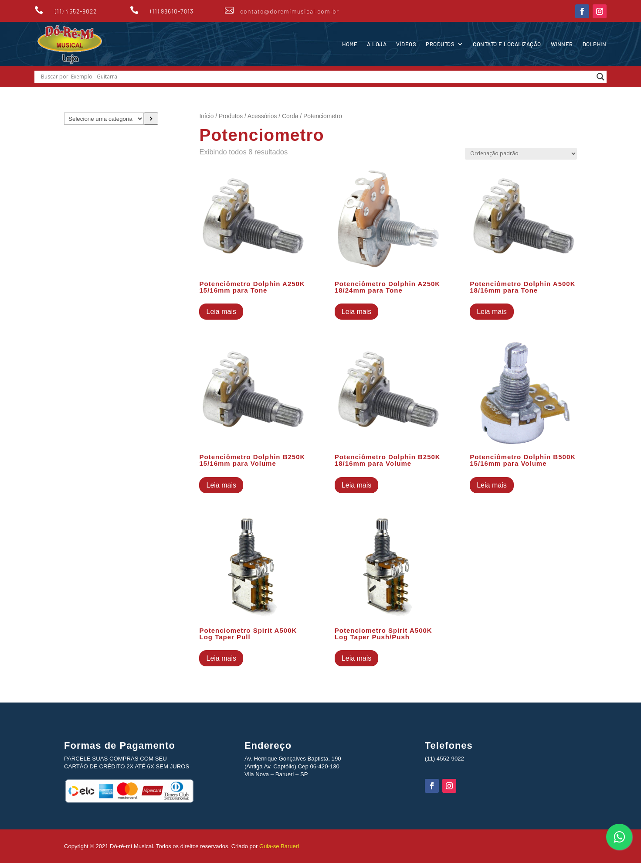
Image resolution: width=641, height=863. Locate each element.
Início (206, 116)
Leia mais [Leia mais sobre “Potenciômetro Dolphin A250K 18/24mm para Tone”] (356, 311)
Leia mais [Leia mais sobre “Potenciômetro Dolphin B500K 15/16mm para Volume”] (491, 485)
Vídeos (406, 44)
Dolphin (595, 44)
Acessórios (262, 116)
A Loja (377, 44)
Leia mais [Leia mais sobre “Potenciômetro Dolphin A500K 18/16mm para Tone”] (491, 311)
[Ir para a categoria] (151, 119)
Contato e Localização (507, 44)
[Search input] (317, 77)
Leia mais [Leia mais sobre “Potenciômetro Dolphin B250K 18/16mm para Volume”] (356, 485)
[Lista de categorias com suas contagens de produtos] (104, 119)
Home (349, 44)
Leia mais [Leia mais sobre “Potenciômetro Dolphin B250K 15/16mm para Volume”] (221, 485)
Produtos (440, 44)
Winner (562, 44)
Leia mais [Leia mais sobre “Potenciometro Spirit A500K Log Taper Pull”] (221, 658)
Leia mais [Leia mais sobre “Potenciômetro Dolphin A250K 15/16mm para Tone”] (221, 311)
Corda (290, 116)
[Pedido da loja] (521, 154)
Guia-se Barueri (278, 846)
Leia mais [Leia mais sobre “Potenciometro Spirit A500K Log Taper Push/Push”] (356, 658)
